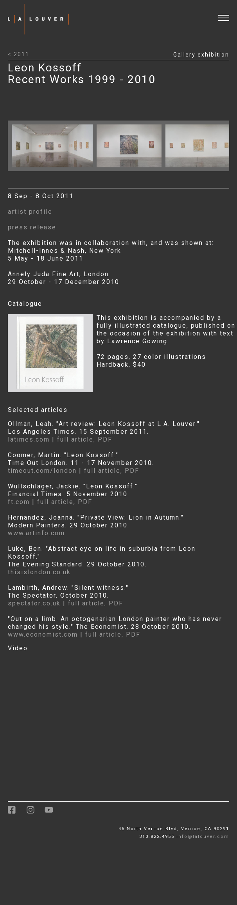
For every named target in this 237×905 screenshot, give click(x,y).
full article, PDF (84, 439)
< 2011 (18, 54)
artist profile (30, 211)
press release (32, 227)
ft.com (20, 502)
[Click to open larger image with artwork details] (54, 169)
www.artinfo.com (36, 533)
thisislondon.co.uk (39, 572)
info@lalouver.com (202, 836)
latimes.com (29, 439)
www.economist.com (43, 634)
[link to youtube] (53, 812)
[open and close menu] (227, 13)
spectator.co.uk (34, 603)
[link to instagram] (35, 812)
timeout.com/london (42, 470)
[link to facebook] (17, 812)
